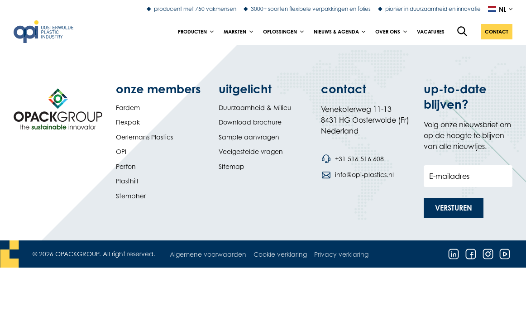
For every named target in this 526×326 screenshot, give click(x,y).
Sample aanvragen (249, 137)
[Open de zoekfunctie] (462, 32)
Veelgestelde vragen (251, 151)
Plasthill (127, 181)
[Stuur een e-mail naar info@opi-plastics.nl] (357, 175)
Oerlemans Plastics (144, 137)
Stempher (131, 196)
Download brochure (250, 122)
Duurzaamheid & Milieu (255, 107)
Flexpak (128, 122)
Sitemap (231, 166)
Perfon (126, 166)
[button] (496, 31)
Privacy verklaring (341, 254)
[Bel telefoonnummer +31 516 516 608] (352, 159)
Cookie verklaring (280, 254)
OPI (121, 151)
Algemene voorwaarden (208, 254)
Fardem (128, 107)
